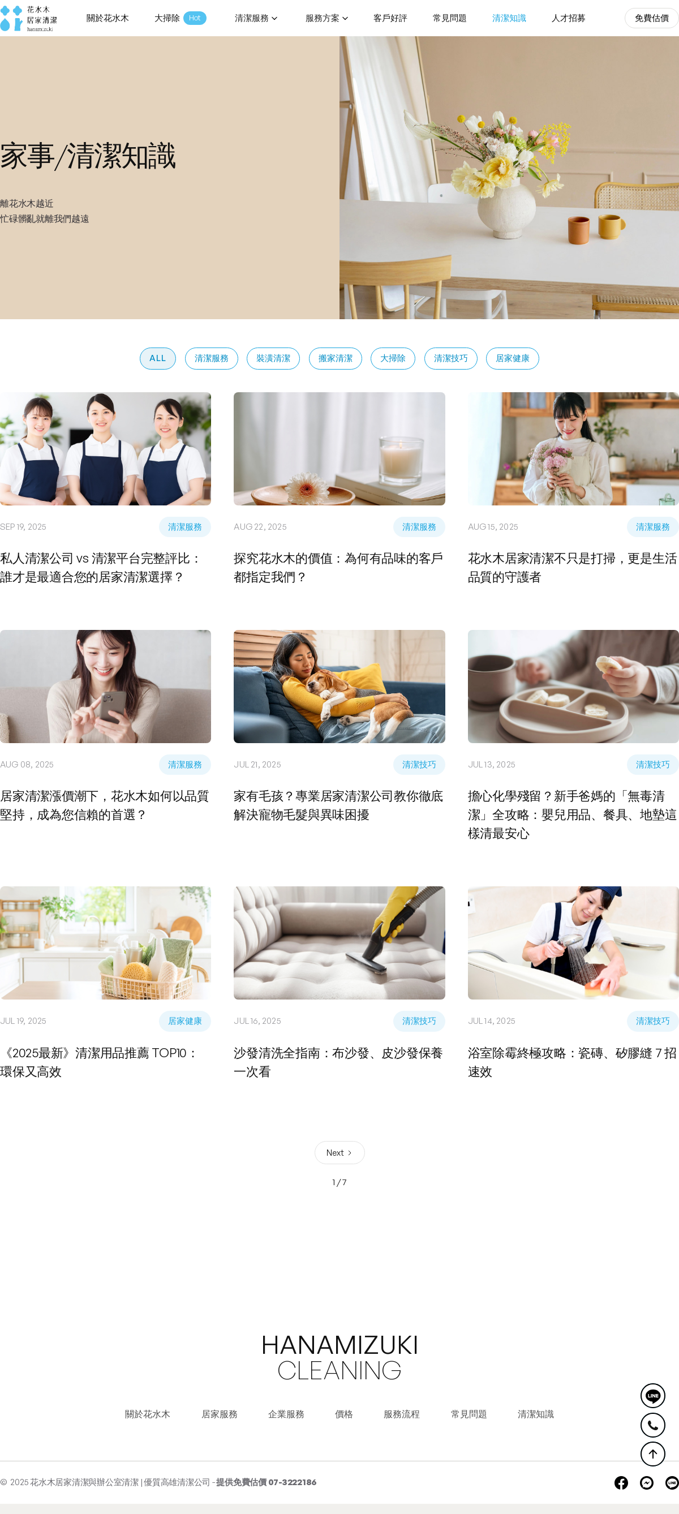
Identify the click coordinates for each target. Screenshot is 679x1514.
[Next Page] (340, 1152)
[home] (28, 18)
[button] (254, 18)
